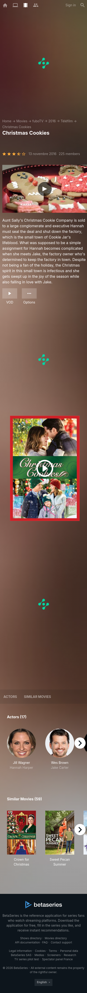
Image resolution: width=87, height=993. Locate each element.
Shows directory (31, 938)
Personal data (69, 951)
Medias (39, 955)
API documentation (27, 942)
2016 (52, 121)
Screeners (54, 955)
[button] (21, 752)
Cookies (40, 951)
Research (70, 955)
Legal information (20, 951)
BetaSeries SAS (21, 955)
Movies (21, 121)
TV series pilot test (26, 959)
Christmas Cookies (16, 127)
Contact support (61, 942)
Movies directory (56, 938)
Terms (53, 951)
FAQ (45, 942)
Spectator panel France (57, 959)
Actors (10, 697)
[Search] (82, 5)
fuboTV (37, 121)
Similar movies (37, 697)
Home (6, 121)
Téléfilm (67, 121)
